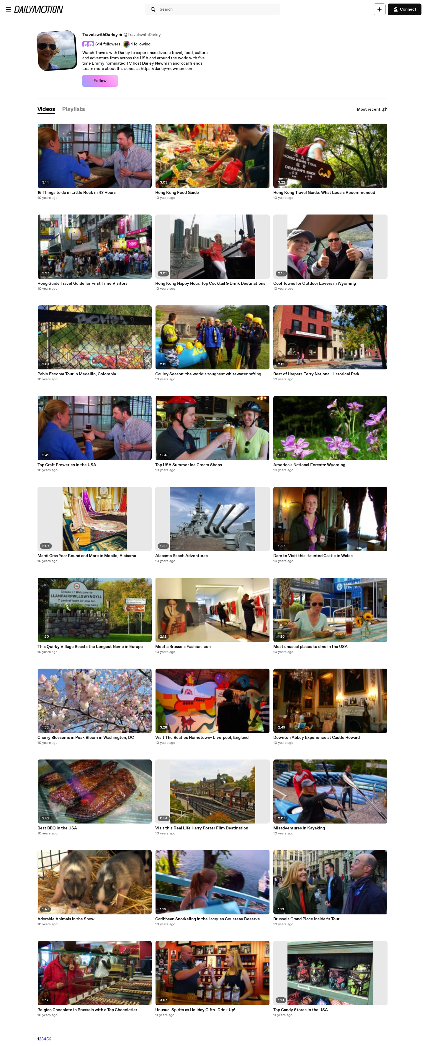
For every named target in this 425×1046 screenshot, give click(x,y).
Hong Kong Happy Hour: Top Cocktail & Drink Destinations (210, 283)
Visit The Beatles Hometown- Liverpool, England (202, 737)
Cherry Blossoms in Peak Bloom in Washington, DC (85, 737)
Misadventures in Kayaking (299, 828)
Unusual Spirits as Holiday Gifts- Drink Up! (195, 1010)
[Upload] (379, 9)
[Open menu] (8, 9)
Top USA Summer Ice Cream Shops (188, 465)
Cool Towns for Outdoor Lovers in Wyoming (314, 283)
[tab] (46, 109)
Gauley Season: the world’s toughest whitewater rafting (208, 374)
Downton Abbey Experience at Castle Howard (316, 737)
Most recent (372, 109)
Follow (100, 81)
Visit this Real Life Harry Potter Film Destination (201, 828)
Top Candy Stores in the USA (300, 1010)
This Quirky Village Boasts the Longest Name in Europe (90, 646)
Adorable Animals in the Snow (65, 919)
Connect (404, 9)
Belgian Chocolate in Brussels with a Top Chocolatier (87, 1010)
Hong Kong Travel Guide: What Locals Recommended (324, 192)
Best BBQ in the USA (57, 828)
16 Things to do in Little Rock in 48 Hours (76, 192)
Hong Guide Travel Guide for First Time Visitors (82, 283)
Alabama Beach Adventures (181, 556)
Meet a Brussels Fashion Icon (183, 646)
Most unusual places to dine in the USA (310, 646)
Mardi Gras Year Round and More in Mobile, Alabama (86, 556)
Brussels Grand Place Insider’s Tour (306, 919)
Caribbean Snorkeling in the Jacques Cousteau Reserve (207, 919)
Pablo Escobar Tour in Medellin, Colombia (76, 374)
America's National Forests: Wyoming (309, 465)
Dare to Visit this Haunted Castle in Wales (313, 556)
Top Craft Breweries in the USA (66, 465)
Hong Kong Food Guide (177, 192)
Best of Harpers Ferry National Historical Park (316, 374)
